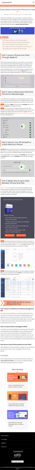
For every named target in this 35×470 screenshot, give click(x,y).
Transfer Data (10, 5)
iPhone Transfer (4, 188)
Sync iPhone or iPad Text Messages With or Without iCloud (15, 424)
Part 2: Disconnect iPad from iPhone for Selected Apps (16, 42)
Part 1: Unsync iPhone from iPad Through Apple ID (15, 40)
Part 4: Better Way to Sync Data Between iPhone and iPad (17, 46)
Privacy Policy (32, 467)
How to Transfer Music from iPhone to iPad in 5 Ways (16, 386)
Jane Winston (12, 14)
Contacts (18, 244)
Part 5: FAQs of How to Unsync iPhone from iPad (14, 48)
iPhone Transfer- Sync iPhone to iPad (13, 199)
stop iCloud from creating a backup (23, 113)
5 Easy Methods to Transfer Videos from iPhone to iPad (16, 404)
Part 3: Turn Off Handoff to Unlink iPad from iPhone (15, 44)
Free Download (10, 235)
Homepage (3, 5)
